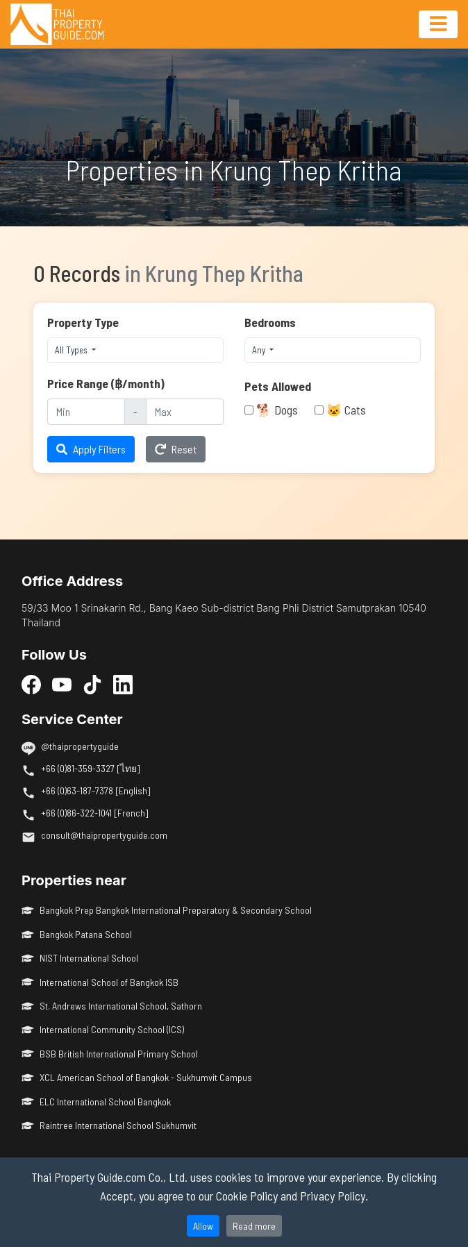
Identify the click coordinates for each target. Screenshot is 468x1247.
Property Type (83, 322)
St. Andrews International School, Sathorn (112, 1006)
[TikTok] (92, 684)
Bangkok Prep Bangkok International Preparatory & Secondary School (167, 910)
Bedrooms (270, 322)
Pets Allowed (277, 386)
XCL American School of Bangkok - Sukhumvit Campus (137, 1077)
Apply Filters (91, 448)
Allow (203, 1226)
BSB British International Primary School (110, 1054)
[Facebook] (31, 684)
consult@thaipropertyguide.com (104, 835)
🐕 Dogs (277, 409)
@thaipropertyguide (80, 746)
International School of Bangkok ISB (100, 982)
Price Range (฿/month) (106, 383)
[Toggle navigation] (438, 24)
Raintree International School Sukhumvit (109, 1125)
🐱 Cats (346, 409)
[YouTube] (62, 684)
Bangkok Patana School (77, 934)
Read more (254, 1226)
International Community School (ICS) (103, 1029)
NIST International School (80, 958)
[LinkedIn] (123, 684)
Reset (176, 448)
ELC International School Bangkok (96, 1101)
